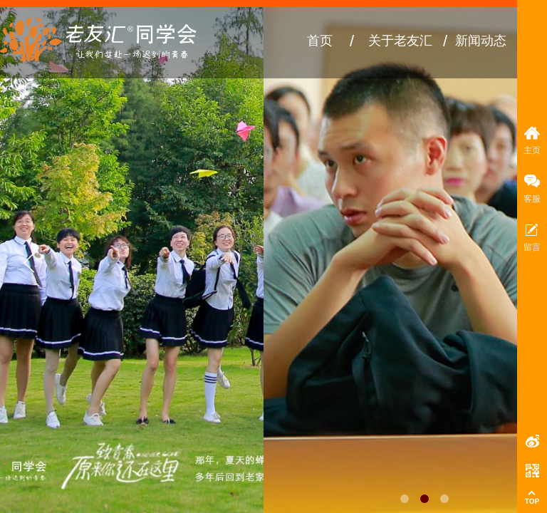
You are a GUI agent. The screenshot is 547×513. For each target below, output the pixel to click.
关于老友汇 (400, 40)
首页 (320, 40)
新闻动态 (480, 40)
